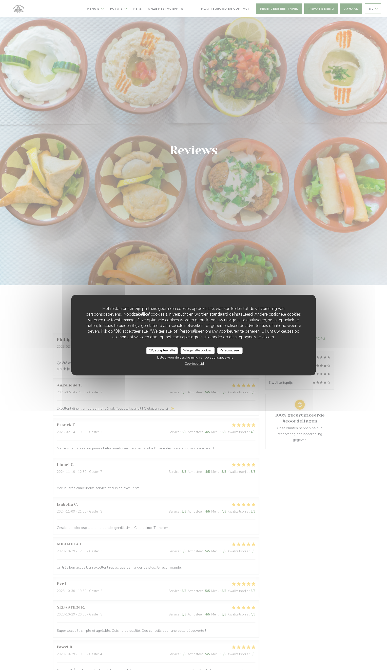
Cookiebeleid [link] (194, 364)
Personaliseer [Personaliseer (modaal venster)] (230, 350)
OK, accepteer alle (162, 350)
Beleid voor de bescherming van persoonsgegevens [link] (195, 357)
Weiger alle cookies (197, 350)
